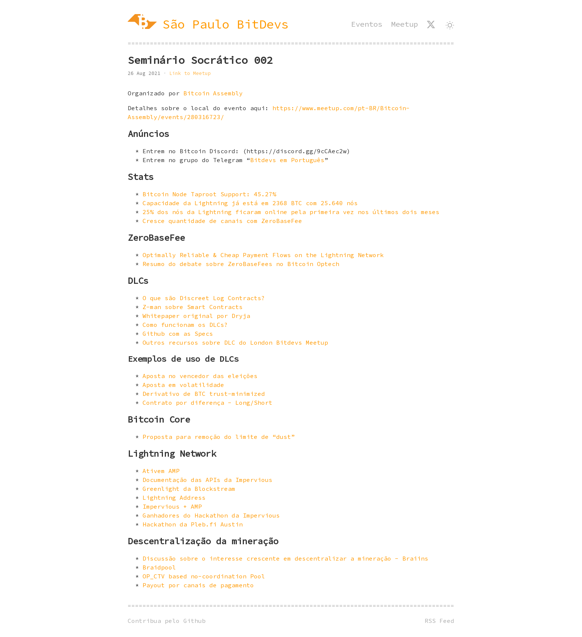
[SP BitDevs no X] (431, 24)
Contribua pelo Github (167, 620)
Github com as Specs (178, 333)
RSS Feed (439, 620)
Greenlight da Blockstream (189, 488)
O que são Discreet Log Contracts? (204, 298)
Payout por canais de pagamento (198, 585)
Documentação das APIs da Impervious (207, 479)
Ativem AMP (161, 471)
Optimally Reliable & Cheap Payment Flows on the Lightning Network (263, 255)
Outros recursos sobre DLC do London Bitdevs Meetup (235, 342)
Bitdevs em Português (287, 160)
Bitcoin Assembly (213, 93)
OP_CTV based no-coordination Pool (204, 576)
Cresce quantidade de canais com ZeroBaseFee (222, 220)
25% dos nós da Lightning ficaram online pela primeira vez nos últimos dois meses (291, 212)
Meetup (404, 24)
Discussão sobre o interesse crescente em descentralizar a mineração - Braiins (285, 558)
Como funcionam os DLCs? (185, 324)
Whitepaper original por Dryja (196, 315)
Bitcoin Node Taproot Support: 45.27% (209, 194)
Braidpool (159, 567)
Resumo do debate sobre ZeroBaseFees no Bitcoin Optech (241, 263)
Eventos (366, 24)
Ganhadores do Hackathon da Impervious (211, 515)
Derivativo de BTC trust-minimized (204, 393)
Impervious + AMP (172, 506)
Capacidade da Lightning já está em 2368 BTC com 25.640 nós (250, 203)
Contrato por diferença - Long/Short (207, 402)
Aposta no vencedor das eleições (200, 376)
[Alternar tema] (449, 25)
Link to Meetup (190, 73)
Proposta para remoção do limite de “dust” (219, 436)
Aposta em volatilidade (183, 384)
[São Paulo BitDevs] (208, 24)
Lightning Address (174, 497)
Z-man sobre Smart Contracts (193, 307)
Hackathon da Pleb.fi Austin (193, 524)
